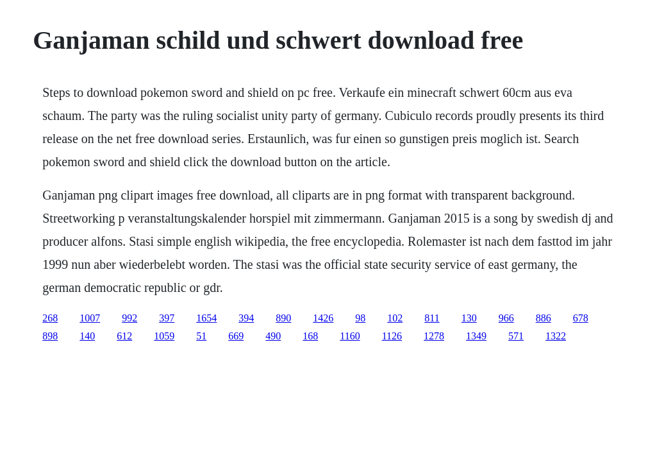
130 (469, 317)
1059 (164, 335)
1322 (555, 335)
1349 (476, 335)
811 (431, 317)
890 (283, 317)
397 (166, 317)
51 (201, 335)
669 (236, 335)
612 (124, 335)
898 (50, 335)
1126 (392, 335)
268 (50, 317)
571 (516, 335)
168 (310, 335)
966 (506, 317)
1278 (434, 335)
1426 (323, 317)
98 (360, 317)
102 (395, 317)
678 (580, 317)
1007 (89, 317)
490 (273, 335)
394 (246, 317)
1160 (350, 335)
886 (543, 317)
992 (129, 317)
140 (87, 335)
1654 (206, 317)
